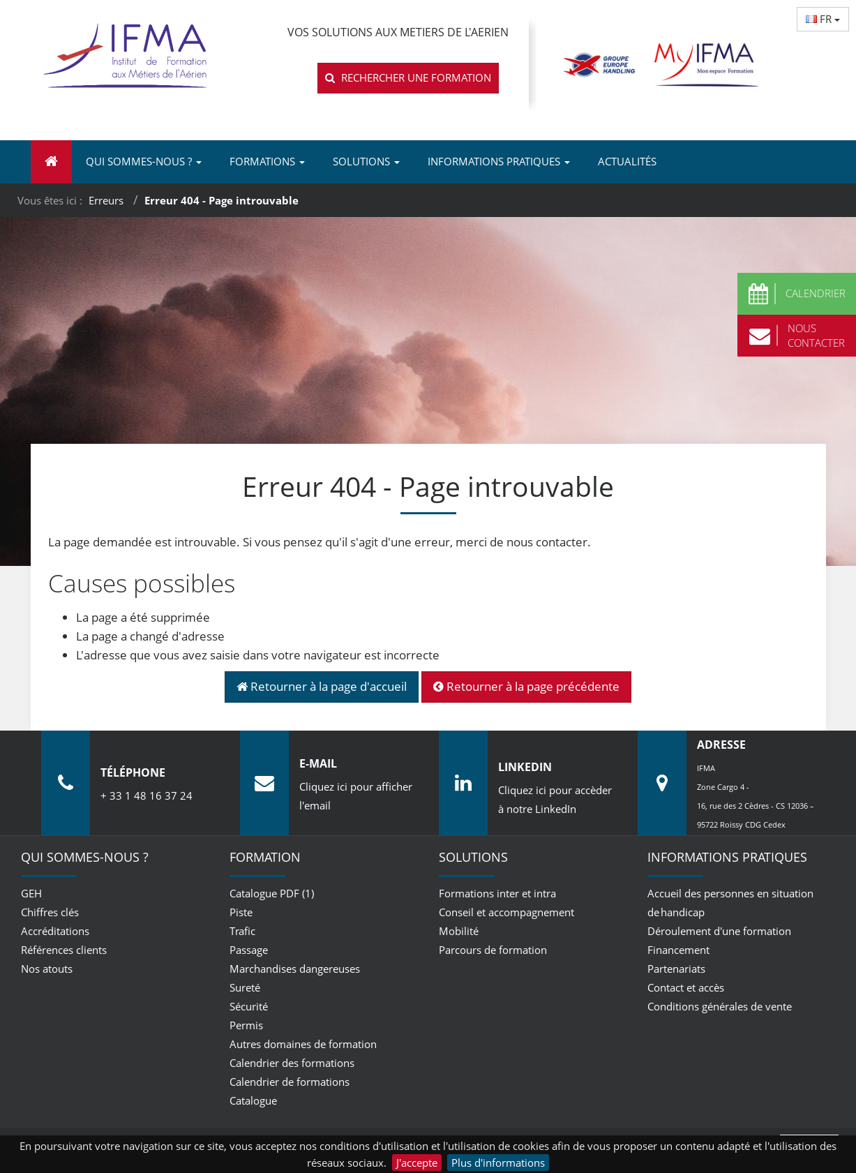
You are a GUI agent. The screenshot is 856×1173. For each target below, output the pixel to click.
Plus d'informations (498, 1163)
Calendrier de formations (290, 1082)
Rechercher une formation (408, 77)
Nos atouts (47, 969)
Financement (678, 950)
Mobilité (459, 931)
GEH (31, 893)
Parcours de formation (493, 950)
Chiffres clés (50, 912)
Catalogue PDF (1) (272, 893)
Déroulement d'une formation (719, 931)
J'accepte (416, 1163)
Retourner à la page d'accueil (321, 686)
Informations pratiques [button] (499, 161)
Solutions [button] (366, 161)
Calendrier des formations (292, 1063)
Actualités (627, 161)
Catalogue (253, 1100)
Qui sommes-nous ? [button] (144, 161)
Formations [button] (267, 161)
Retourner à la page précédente (526, 686)
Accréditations (55, 931)
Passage (249, 950)
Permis (246, 1025)
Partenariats (676, 969)
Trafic (242, 931)
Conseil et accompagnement (506, 912)
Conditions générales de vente (719, 1006)
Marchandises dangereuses (295, 969)
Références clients (64, 950)
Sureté (245, 987)
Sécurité (249, 1006)
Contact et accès (685, 987)
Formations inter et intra (497, 893)
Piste (241, 912)
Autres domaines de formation (303, 1044)
